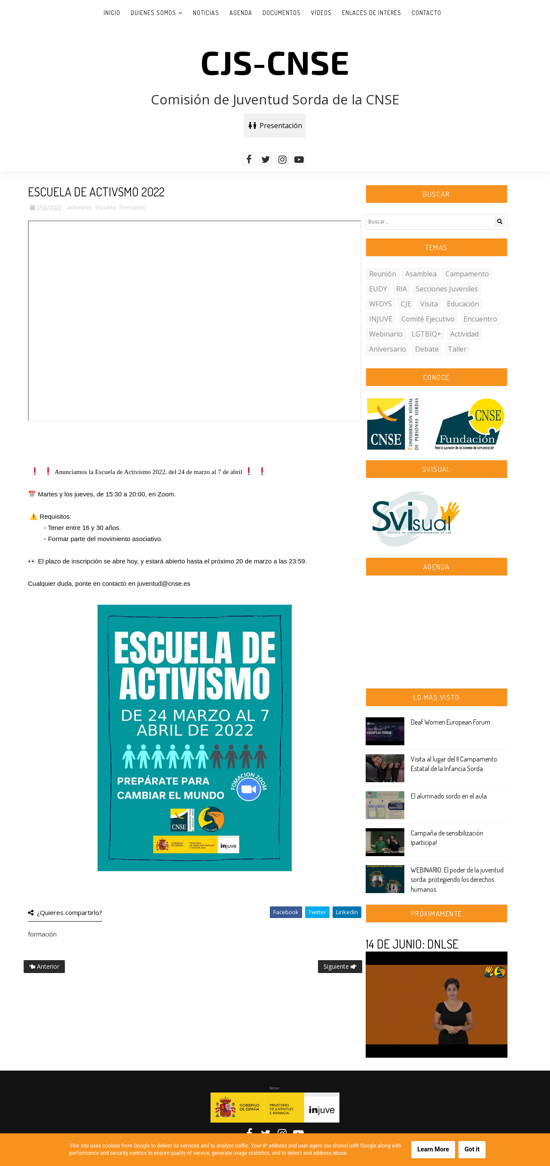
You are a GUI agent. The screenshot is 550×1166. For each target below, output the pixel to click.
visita (429, 304)
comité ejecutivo (428, 319)
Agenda (240, 12)
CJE (406, 304)
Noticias (206, 12)
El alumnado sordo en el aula (449, 796)
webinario (386, 334)
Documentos (282, 12)
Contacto (426, 12)
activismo (79, 207)
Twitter (317, 912)
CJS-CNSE (275, 61)
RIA (401, 289)
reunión (382, 273)
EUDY (378, 289)
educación (463, 304)
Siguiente (340, 966)
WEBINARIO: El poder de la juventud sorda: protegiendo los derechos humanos (457, 880)
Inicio (112, 12)
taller (457, 349)
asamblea (421, 273)
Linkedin (347, 912)
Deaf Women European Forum (450, 722)
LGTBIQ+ (426, 334)
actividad (464, 334)
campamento (467, 273)
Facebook (286, 912)
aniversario (387, 349)
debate (427, 349)
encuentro (480, 319)
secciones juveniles (447, 289)
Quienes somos (153, 12)
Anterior (44, 966)
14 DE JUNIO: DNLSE (412, 944)
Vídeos (321, 12)
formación (132, 207)
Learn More (433, 1149)
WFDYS (380, 304)
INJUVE (380, 319)
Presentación (275, 125)
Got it (472, 1149)
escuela (105, 207)
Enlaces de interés (371, 12)
